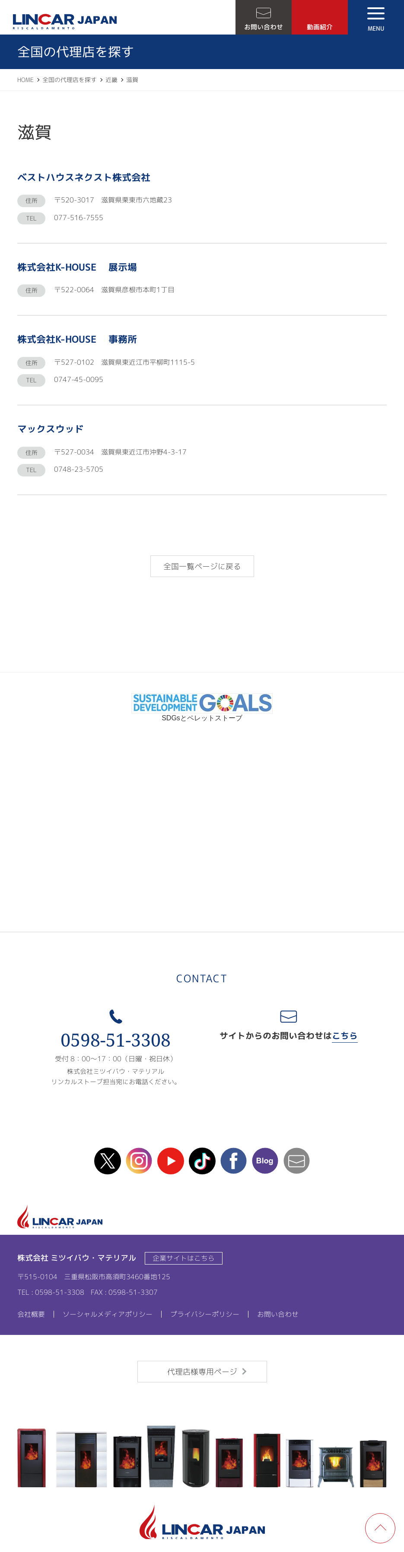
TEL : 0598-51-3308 (50, 1292)
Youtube (170, 1161)
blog (265, 1161)
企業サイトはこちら (184, 1258)
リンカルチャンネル (202, 776)
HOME (25, 80)
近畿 (111, 80)
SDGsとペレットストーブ (202, 714)
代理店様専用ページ (202, 1371)
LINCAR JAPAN (65, 21)
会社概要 (31, 1314)
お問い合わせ (263, 27)
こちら (345, 1035)
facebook (233, 1161)
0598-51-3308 (115, 1040)
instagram (139, 1161)
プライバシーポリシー (204, 1314)
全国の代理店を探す (69, 80)
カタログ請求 (202, 816)
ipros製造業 (202, 856)
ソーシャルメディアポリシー (108, 1314)
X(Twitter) (107, 1161)
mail (296, 1161)
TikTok (202, 1161)
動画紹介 (320, 27)
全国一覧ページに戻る (202, 566)
